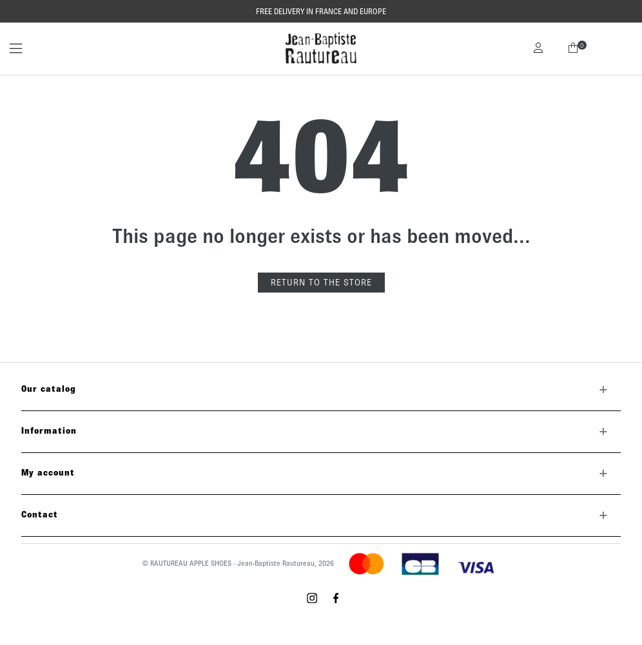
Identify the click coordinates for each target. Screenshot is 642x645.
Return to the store (321, 282)
